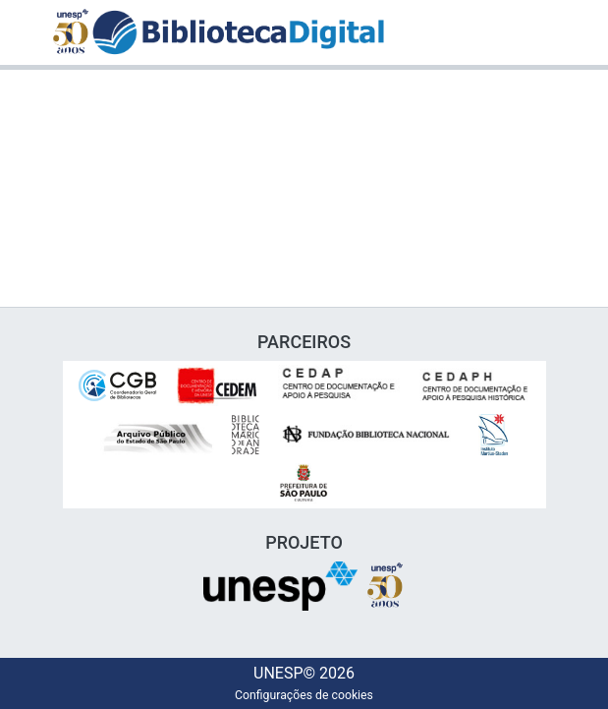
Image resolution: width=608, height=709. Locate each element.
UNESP (276, 673)
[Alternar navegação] (543, 32)
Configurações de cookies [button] (304, 695)
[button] (238, 32)
